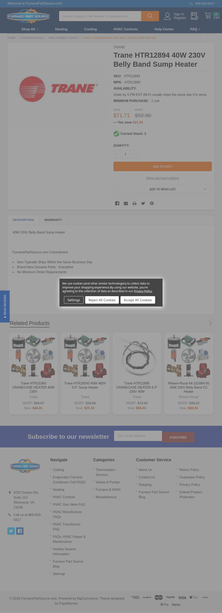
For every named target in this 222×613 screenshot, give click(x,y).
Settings (73, 300)
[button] (5, 306)
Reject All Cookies (102, 300)
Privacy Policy (143, 291)
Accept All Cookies (138, 300)
